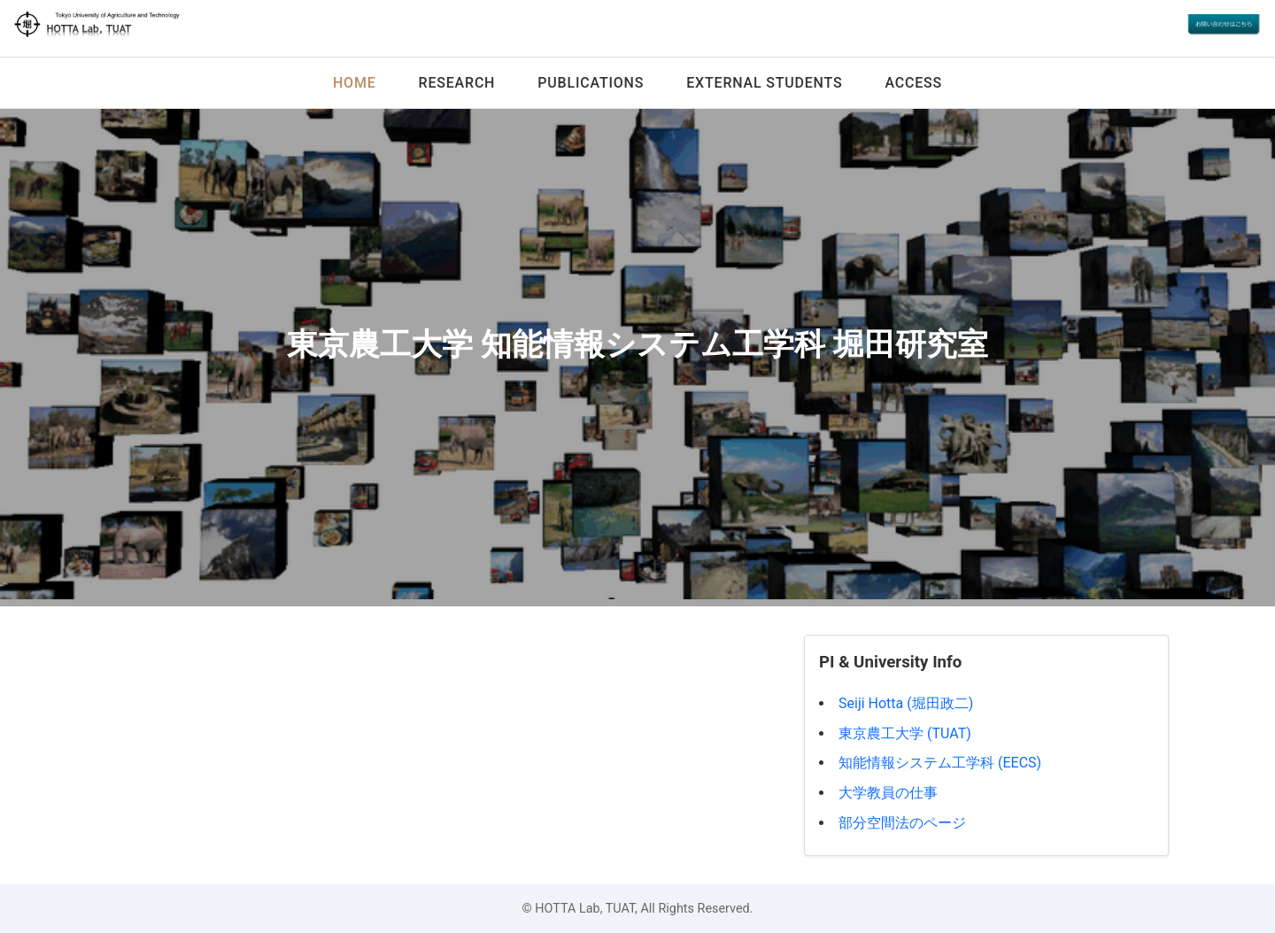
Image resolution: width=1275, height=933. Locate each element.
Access (913, 82)
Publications (590, 82)
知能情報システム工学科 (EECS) (939, 762)
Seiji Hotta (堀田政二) (905, 703)
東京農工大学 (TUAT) (904, 733)
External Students (764, 82)
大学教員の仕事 (888, 792)
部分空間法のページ (902, 822)
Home (354, 82)
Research (457, 82)
